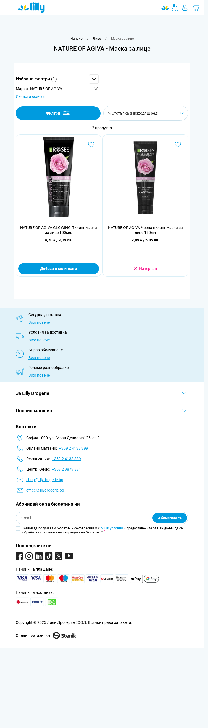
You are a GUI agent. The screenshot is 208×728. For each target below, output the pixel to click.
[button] (57, 79)
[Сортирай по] (145, 113)
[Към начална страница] (76, 38)
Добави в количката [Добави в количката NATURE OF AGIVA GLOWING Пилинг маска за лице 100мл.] (58, 268)
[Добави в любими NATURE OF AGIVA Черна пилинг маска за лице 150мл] (177, 144)
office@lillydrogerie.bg (45, 490)
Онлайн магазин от (46, 635)
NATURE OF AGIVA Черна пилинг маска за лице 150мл (145, 230)
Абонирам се (170, 518)
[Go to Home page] (31, 7)
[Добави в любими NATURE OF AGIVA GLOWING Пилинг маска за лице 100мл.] (91, 144)
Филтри (58, 113)
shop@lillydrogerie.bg (44, 480)
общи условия (112, 528)
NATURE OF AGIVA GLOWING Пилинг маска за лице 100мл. (58, 230)
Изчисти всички (30, 96)
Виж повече (39, 322)
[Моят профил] (185, 8)
